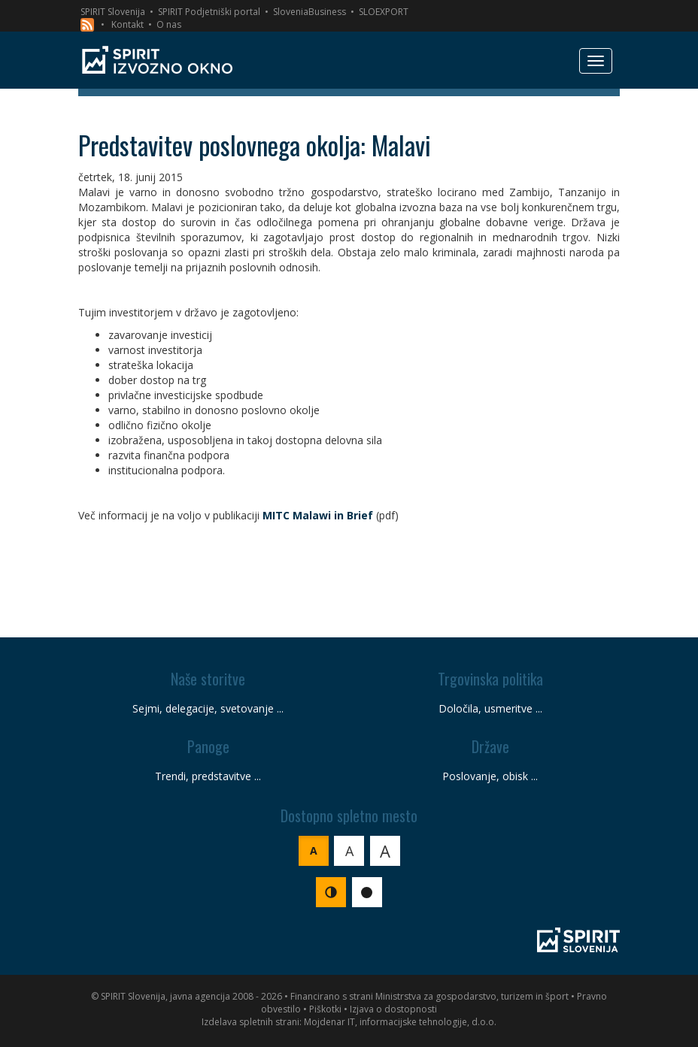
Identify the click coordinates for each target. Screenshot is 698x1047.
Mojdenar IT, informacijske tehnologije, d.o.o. (400, 1021)
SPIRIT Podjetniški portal (209, 11)
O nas (168, 24)
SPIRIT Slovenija (112, 11)
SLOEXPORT (383, 11)
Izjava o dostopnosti (393, 1009)
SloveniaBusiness (309, 11)
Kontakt (127, 24)
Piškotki (325, 1009)
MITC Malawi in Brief (318, 515)
